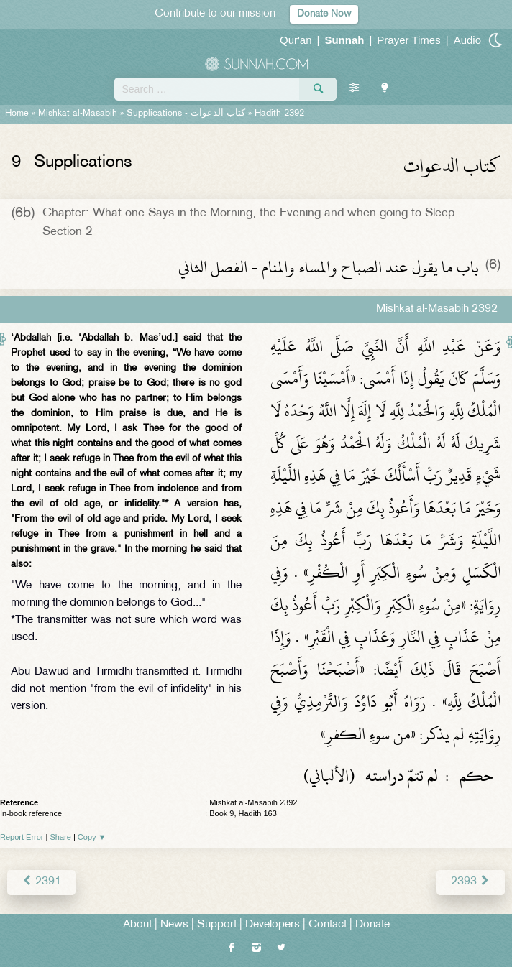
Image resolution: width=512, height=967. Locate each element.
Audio (467, 40)
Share (60, 837)
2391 (41, 881)
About (137, 925)
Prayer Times (408, 40)
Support (217, 925)
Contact (327, 925)
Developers (272, 925)
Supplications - (186, 113)
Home (17, 113)
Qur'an (296, 40)
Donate (372, 925)
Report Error (22, 837)
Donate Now (324, 14)
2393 (470, 881)
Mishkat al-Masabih (77, 113)
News (174, 925)
